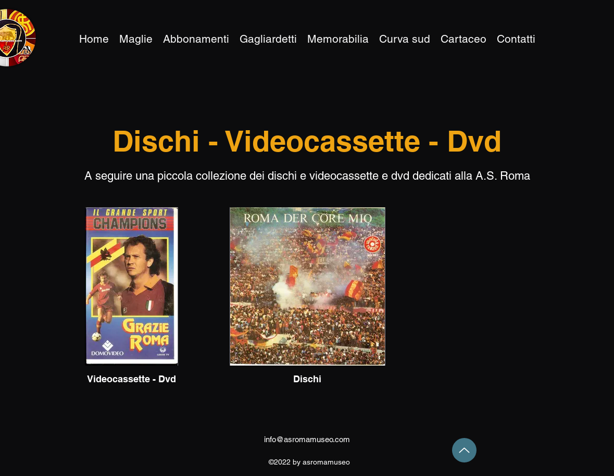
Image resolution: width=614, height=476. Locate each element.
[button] (338, 39)
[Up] (464, 450)
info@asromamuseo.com (307, 439)
